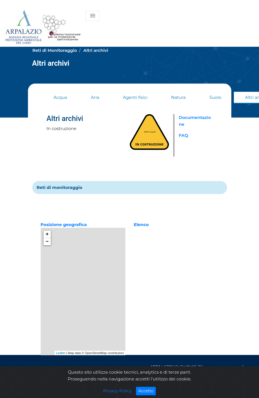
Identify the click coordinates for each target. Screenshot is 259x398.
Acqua (60, 97)
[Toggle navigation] (93, 16)
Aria (95, 97)
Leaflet (60, 353)
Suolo (215, 97)
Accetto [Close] (147, 390)
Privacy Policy (117, 390)
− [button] (47, 241)
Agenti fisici (135, 97)
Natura (178, 97)
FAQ (183, 135)
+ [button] (47, 234)
